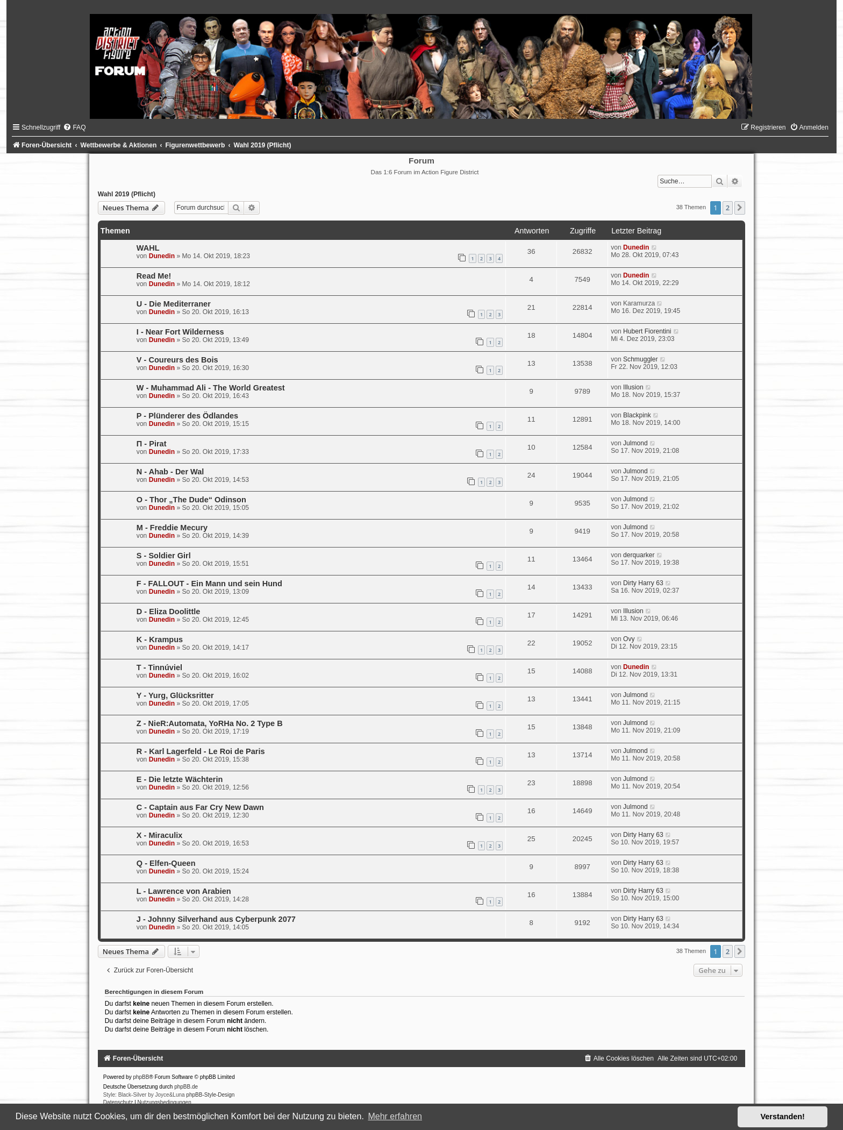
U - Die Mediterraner (174, 304)
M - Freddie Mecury (172, 527)
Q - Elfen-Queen (166, 863)
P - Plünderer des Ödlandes (187, 415)
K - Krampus (160, 639)
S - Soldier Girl (164, 555)
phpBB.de (186, 1087)
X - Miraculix (160, 835)
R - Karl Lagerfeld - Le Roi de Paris (201, 751)
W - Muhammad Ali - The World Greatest (211, 387)
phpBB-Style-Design (210, 1095)
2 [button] (728, 207)
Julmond (635, 443)
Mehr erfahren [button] (395, 1116)
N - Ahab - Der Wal (170, 471)
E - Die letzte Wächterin (180, 779)
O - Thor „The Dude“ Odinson (191, 499)
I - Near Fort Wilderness (180, 332)
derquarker (639, 555)
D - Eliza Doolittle (169, 611)
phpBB (141, 1077)
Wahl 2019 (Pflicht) (126, 194)
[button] (739, 207)
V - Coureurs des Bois (177, 360)
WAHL (148, 248)
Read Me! (154, 276)
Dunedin (162, 256)
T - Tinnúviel (159, 667)
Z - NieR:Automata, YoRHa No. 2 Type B (210, 723)
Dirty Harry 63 (643, 583)
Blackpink (637, 415)
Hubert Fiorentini (647, 331)
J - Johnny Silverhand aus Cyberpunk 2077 (216, 919)
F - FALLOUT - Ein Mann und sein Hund (209, 583)
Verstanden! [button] (783, 1116)
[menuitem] (74, 127)
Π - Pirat (152, 443)
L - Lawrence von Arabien (184, 891)
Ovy (629, 639)
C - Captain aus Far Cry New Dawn (200, 807)
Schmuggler (640, 359)
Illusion (633, 387)
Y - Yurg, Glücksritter (175, 695)
